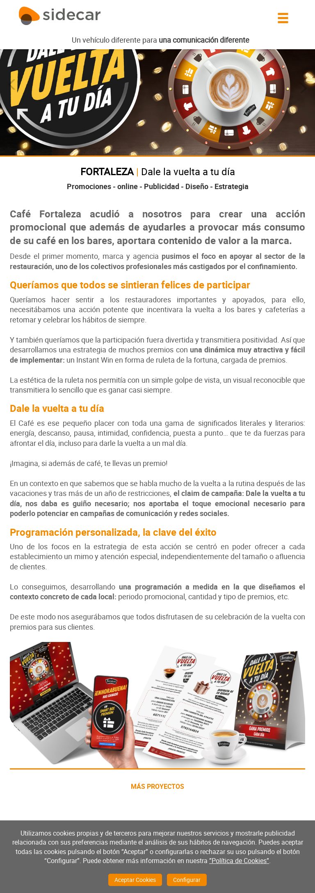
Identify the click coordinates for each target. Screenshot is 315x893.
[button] (12, 85)
